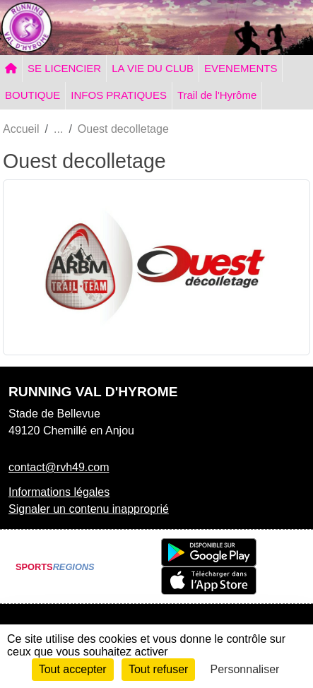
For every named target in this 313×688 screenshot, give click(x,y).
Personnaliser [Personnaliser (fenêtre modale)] (245, 669)
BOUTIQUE (32, 95)
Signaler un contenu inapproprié (88, 509)
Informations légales (59, 492)
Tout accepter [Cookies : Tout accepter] (73, 669)
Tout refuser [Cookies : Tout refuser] (158, 669)
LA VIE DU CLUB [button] (153, 68)
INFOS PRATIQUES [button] (119, 95)
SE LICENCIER (64, 68)
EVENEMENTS (240, 68)
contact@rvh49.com (59, 467)
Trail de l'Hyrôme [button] (216, 95)
